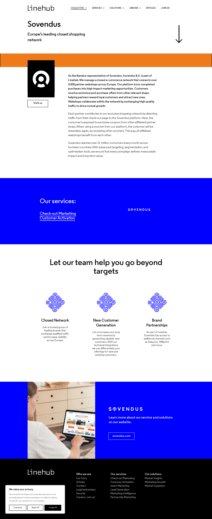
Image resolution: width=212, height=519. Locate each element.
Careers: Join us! (85, 497)
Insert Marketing (119, 486)
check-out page (98, 118)
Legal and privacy (86, 489)
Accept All (53, 508)
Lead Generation (119, 489)
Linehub (135, 8)
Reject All (35, 508)
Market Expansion (155, 486)
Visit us (37, 103)
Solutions (117, 8)
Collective (79, 8)
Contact (81, 486)
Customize (17, 508)
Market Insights (153, 478)
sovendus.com (121, 436)
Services (98, 8)
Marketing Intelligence (123, 493)
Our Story (81, 478)
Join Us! (165, 8)
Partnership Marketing (123, 497)
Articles (151, 8)
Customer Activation (57, 218)
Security (80, 493)
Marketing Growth (155, 482)
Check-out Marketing (58, 214)
